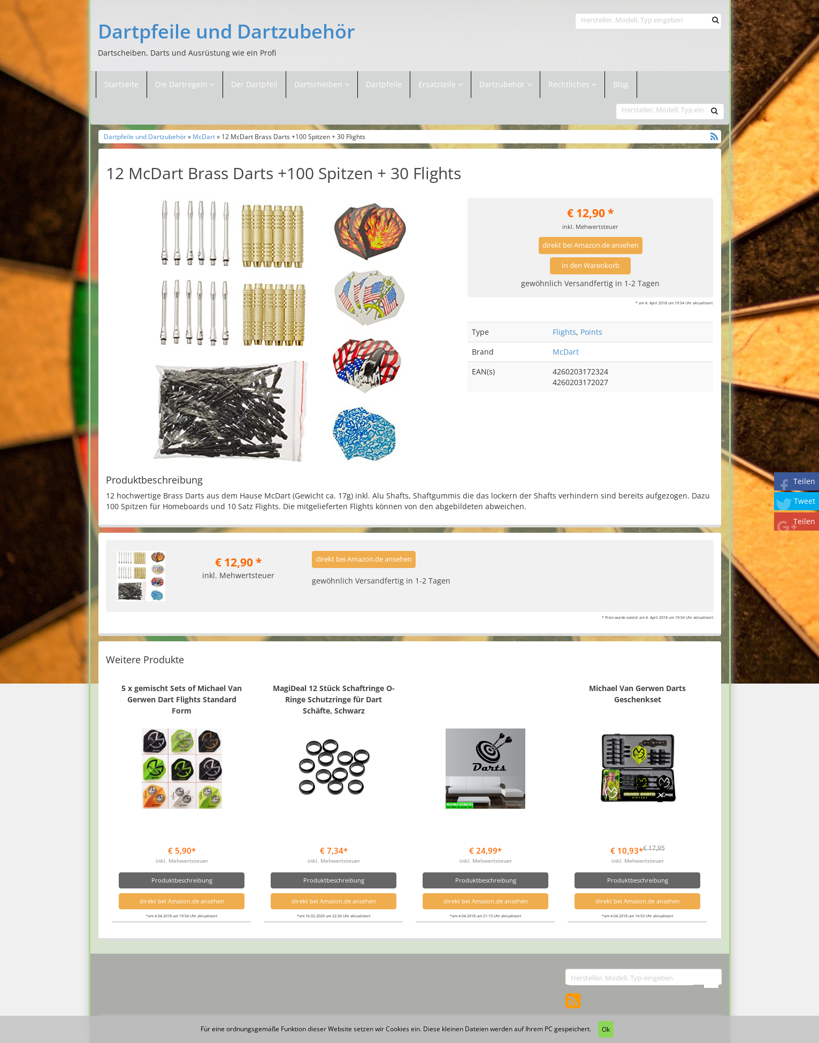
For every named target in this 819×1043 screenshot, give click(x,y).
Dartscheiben (319, 84)
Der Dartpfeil (254, 84)
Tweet (804, 501)
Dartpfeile (384, 84)
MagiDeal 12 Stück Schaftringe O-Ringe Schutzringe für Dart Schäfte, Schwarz (334, 699)
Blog (621, 84)
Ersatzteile (438, 84)
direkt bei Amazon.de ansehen (590, 245)
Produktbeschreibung (181, 880)
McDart (204, 136)
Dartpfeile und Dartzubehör (226, 31)
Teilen (804, 481)
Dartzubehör (503, 84)
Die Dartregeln (185, 84)
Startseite (121, 84)
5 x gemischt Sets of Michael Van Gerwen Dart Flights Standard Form (181, 699)
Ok (606, 1029)
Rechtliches (572, 84)
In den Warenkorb (590, 265)
